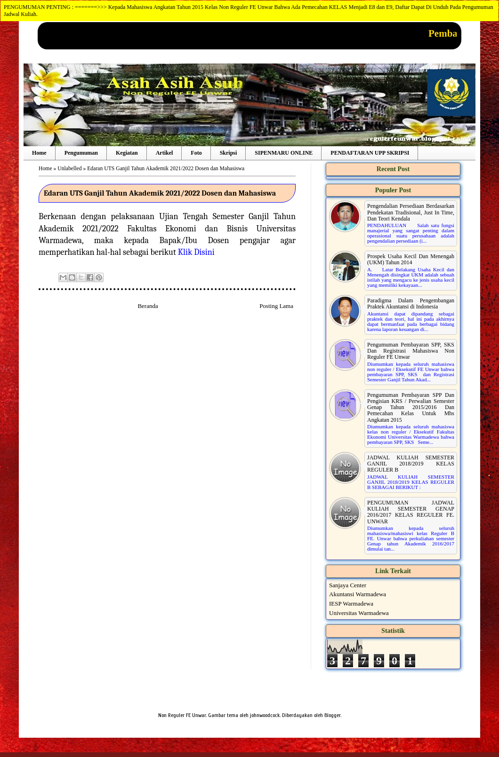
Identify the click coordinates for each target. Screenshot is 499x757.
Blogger (332, 715)
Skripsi (228, 153)
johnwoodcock (265, 715)
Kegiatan (127, 153)
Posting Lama (276, 305)
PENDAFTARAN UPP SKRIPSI (369, 153)
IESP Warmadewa (351, 603)
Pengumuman (81, 153)
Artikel (164, 153)
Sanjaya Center (347, 585)
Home (39, 153)
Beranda (147, 305)
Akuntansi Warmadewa (357, 594)
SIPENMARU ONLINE (284, 153)
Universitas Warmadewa (359, 612)
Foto (196, 153)
